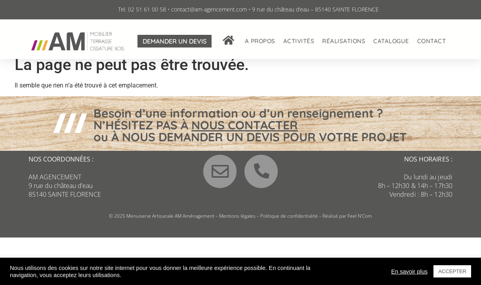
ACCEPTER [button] (452, 271)
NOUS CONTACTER (244, 131)
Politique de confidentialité (289, 222)
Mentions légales (237, 222)
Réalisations (343, 41)
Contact (431, 41)
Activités (299, 41)
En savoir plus (409, 271)
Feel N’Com (359, 222)
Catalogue (391, 41)
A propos (260, 41)
